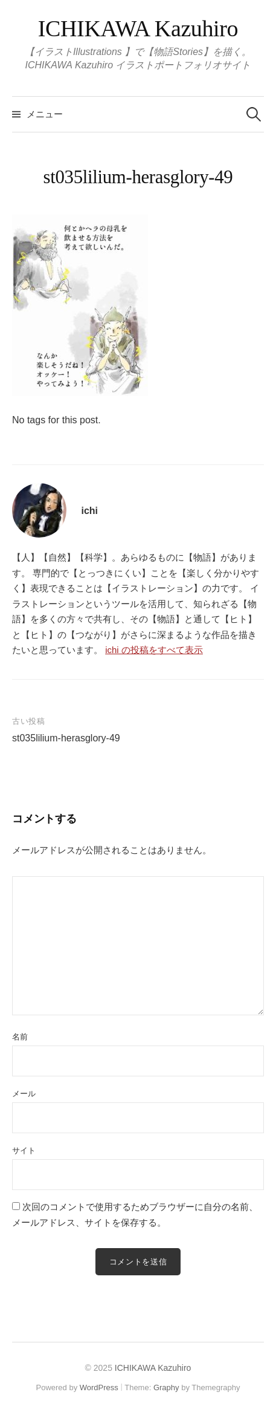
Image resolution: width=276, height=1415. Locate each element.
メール (24, 1093)
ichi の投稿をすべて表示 (154, 650)
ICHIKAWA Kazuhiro (138, 28)
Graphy (166, 1387)
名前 (20, 1036)
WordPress (99, 1387)
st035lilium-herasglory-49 (66, 738)
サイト (24, 1150)
